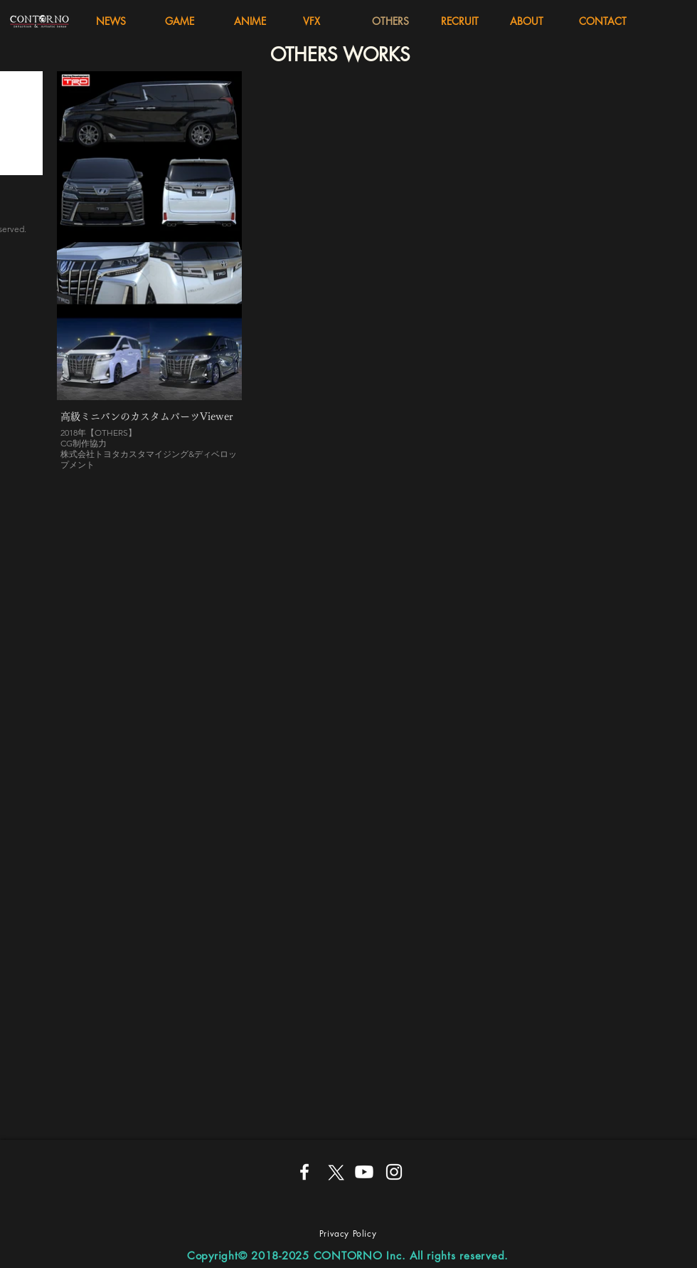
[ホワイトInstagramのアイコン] (394, 1172)
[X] (334, 1172)
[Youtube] (364, 1172)
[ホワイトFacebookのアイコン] (304, 1172)
